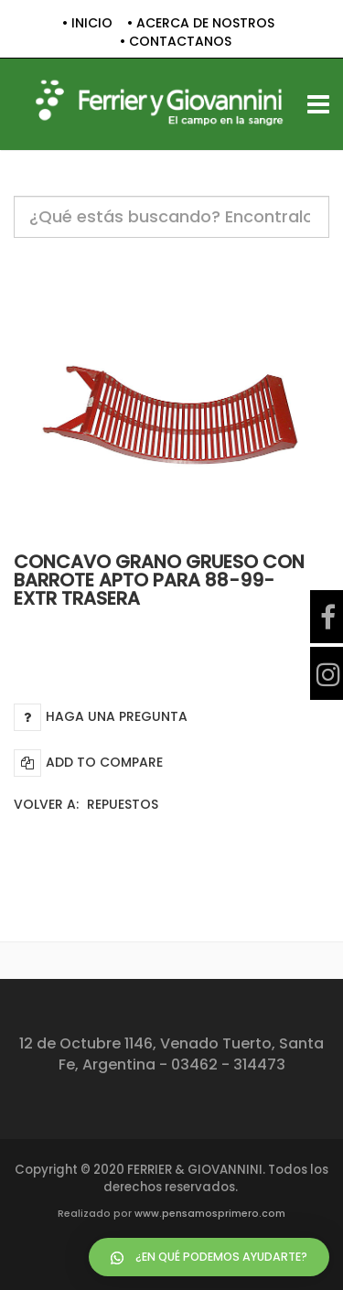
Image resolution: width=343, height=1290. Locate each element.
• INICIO (87, 23)
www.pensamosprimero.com (209, 1213)
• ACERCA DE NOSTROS (200, 23)
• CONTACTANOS (175, 41)
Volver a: (86, 804)
